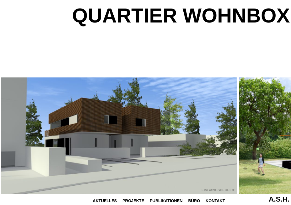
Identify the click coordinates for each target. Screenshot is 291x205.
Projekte (133, 200)
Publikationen (166, 200)
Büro (194, 200)
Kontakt (215, 200)
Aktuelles (105, 200)
